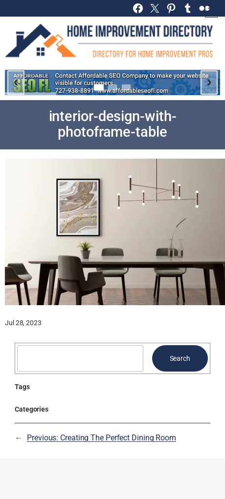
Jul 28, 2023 (23, 323)
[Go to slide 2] (112, 87)
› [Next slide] (209, 81)
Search (180, 358)
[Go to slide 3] (126, 87)
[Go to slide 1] (99, 87)
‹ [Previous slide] (16, 81)
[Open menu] (211, 11)
